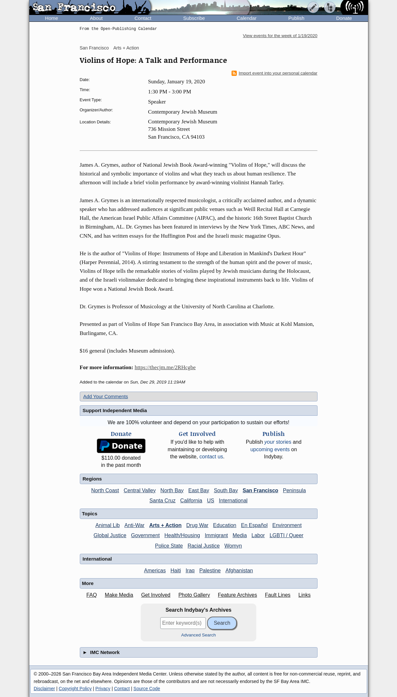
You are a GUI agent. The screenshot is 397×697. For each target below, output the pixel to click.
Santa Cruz (162, 500)
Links (304, 595)
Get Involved (155, 595)
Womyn (233, 546)
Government (145, 535)
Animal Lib (107, 525)
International (233, 500)
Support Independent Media (115, 410)
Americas (155, 570)
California (191, 500)
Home (51, 18)
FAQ (91, 595)
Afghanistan (239, 570)
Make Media (119, 595)
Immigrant (216, 535)
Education (224, 525)
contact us (211, 456)
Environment (287, 525)
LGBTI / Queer (287, 535)
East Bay (198, 490)
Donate (344, 18)
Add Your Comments (105, 396)
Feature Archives (237, 595)
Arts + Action (126, 47)
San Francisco (94, 47)
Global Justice (109, 535)
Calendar (247, 18)
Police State (169, 546)
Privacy (102, 688)
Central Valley (140, 490)
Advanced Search (198, 635)
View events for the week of (280, 35)
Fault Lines (278, 595)
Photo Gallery (194, 595)
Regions (92, 478)
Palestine (210, 570)
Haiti (175, 570)
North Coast (105, 490)
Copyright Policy (75, 688)
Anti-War (134, 525)
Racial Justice (204, 546)
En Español (254, 525)
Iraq (190, 570)
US (210, 500)
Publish (296, 18)
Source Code (147, 688)
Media (240, 535)
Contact (143, 18)
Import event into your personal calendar (275, 73)
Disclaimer (44, 688)
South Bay (226, 490)
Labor (258, 535)
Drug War (197, 525)
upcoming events (270, 449)
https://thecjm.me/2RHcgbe (165, 367)
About (96, 18)
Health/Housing (182, 535)
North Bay (172, 490)
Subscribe (194, 18)
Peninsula (294, 490)
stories (277, 442)
